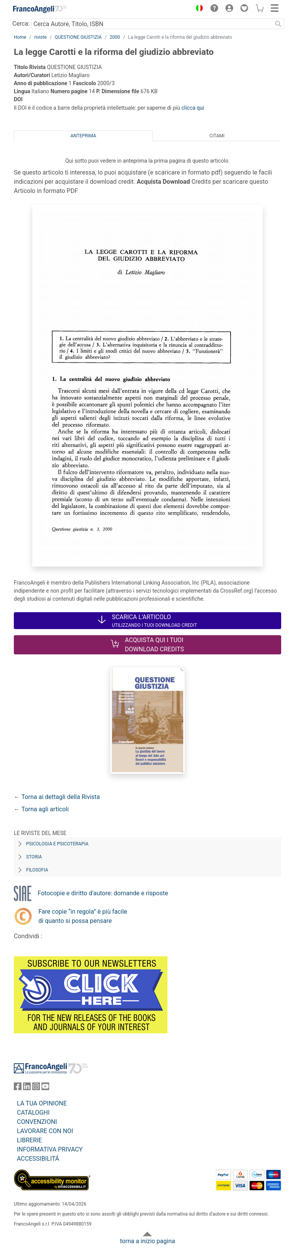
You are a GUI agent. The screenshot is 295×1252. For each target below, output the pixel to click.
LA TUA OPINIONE (42, 1103)
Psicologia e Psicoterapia (57, 844)
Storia (34, 857)
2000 (115, 37)
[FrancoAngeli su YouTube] (45, 1088)
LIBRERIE (29, 1140)
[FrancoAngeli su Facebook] (18, 1088)
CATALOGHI (33, 1112)
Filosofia (37, 870)
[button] (197, 9)
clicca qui (192, 108)
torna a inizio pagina (147, 1241)
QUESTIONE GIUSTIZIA (78, 37)
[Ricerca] (278, 23)
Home (20, 37)
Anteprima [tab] (83, 135)
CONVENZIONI (37, 1121)
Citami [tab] (216, 135)
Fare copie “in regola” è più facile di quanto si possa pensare (82, 916)
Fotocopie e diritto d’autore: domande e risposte (103, 893)
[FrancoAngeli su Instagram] (36, 1088)
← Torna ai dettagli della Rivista (57, 797)
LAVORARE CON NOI (45, 1131)
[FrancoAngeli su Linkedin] (27, 1088)
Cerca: (21, 23)
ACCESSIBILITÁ (38, 1158)
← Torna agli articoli (41, 809)
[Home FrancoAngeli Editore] (40, 9)
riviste (40, 37)
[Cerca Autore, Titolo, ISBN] (151, 23)
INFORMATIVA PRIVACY (50, 1149)
